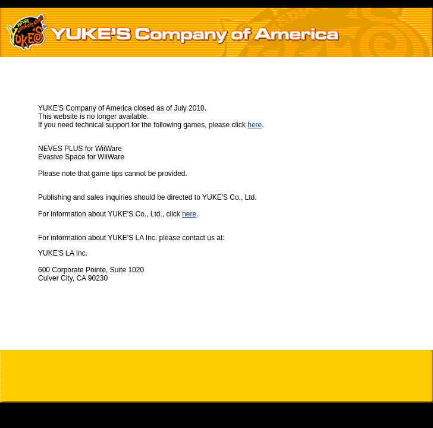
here (254, 125)
